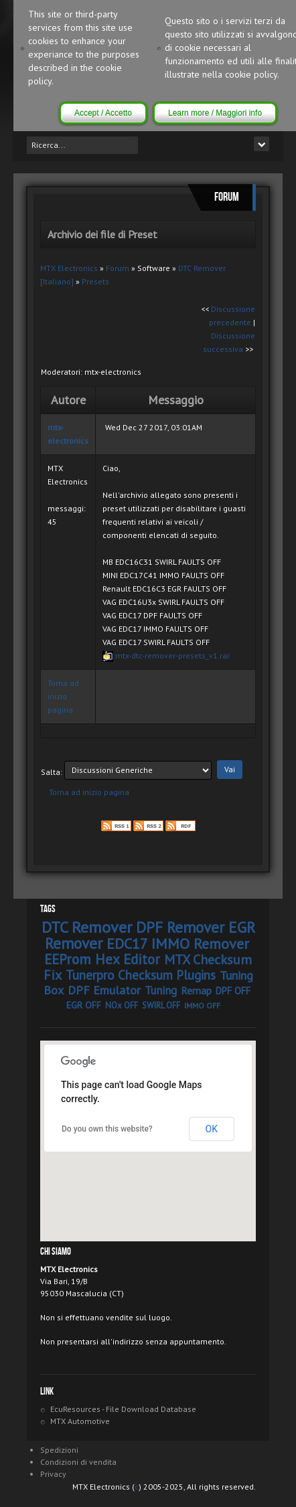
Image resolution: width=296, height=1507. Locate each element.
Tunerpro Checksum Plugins (141, 975)
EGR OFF (83, 1005)
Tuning (161, 990)
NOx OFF (121, 1005)
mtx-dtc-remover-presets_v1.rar (172, 655)
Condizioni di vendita (78, 1462)
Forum (117, 268)
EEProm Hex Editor (102, 959)
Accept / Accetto (103, 113)
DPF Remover (180, 927)
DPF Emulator (104, 990)
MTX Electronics (69, 268)
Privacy (53, 1474)
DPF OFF (233, 990)
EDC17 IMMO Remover (177, 943)
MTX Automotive (80, 1421)
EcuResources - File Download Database (123, 1409)
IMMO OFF (202, 1005)
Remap (196, 990)
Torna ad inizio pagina (63, 696)
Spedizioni (59, 1450)
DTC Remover (87, 927)
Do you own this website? (107, 1129)
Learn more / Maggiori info (215, 113)
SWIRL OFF (161, 1005)
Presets (95, 281)
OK (212, 1129)
